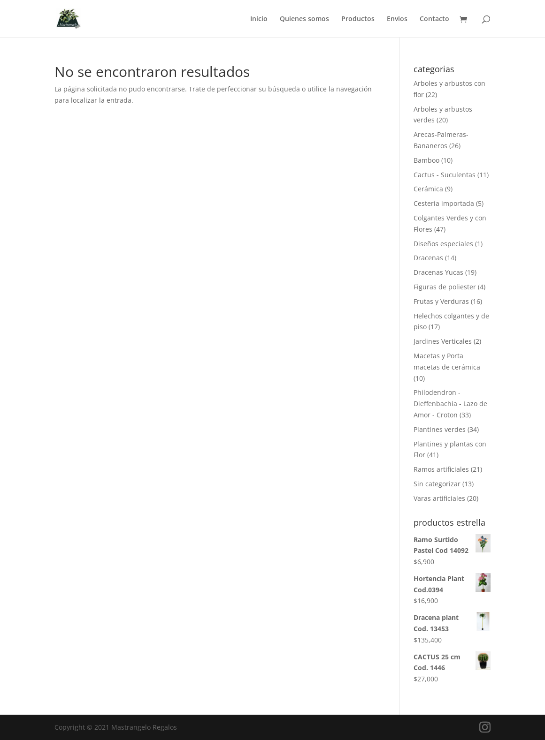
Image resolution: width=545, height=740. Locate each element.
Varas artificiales (439, 498)
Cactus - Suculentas (445, 174)
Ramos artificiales (441, 469)
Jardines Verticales (443, 341)
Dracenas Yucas (438, 272)
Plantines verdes (440, 429)
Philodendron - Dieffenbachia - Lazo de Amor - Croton (450, 403)
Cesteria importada (444, 203)
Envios (397, 19)
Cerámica (428, 188)
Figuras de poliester (445, 286)
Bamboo (426, 160)
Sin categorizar (437, 483)
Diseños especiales (443, 243)
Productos (358, 19)
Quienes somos (304, 19)
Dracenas (428, 257)
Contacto (434, 19)
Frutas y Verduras (441, 301)
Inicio (259, 19)
